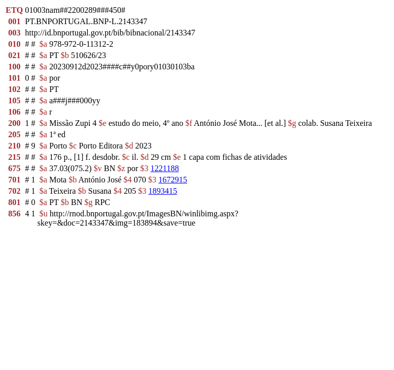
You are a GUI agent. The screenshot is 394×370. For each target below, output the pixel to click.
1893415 (162, 191)
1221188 (164, 168)
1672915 (173, 179)
